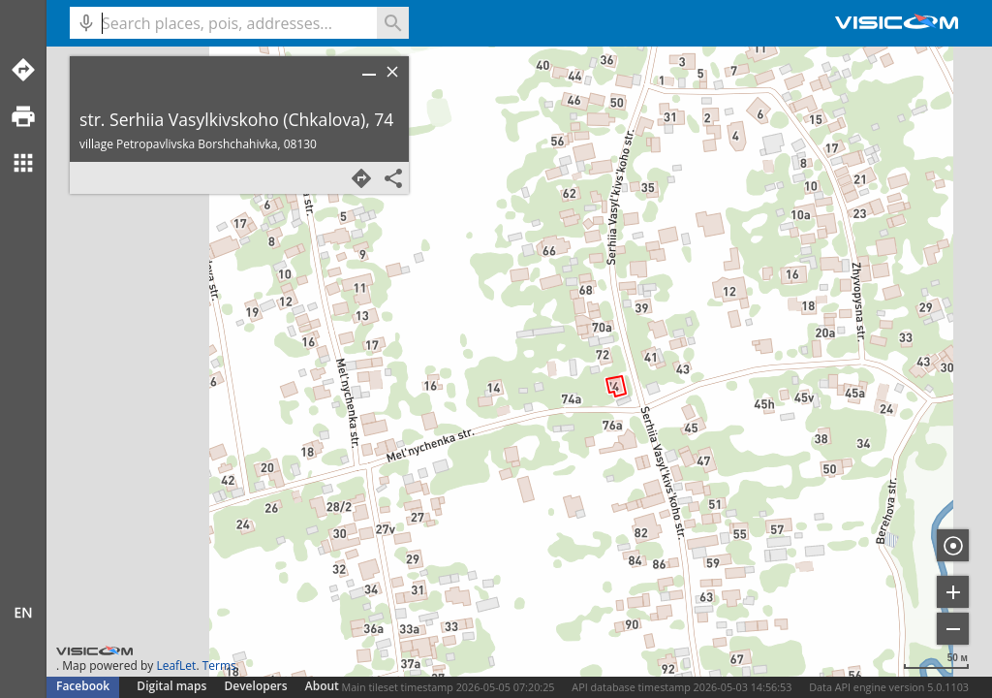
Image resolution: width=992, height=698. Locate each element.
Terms (219, 665)
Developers (256, 686)
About (322, 686)
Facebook (82, 686)
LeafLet (176, 665)
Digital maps (173, 686)
